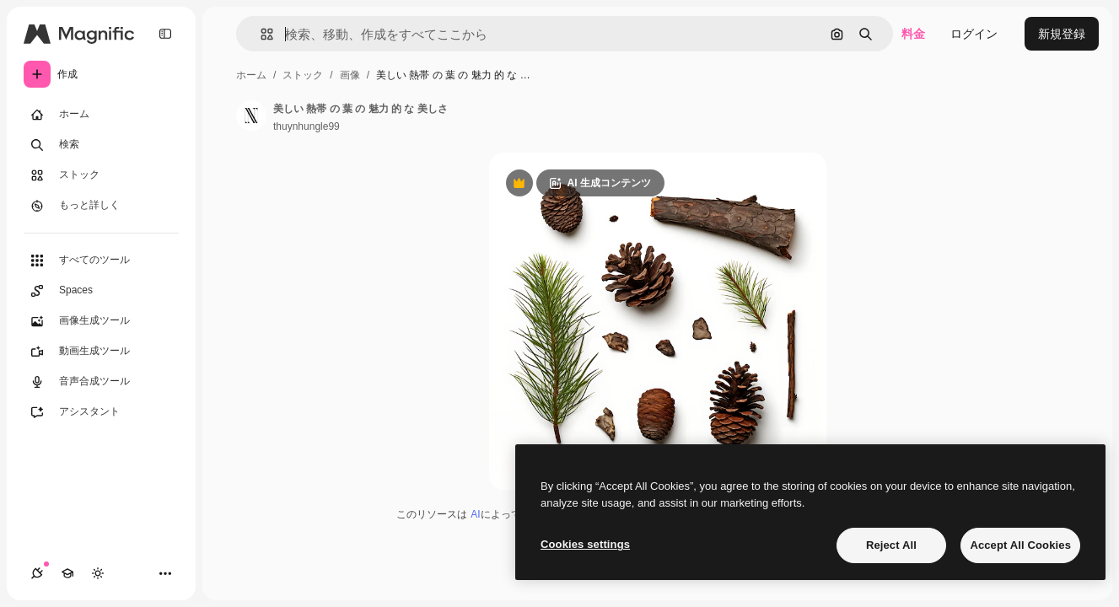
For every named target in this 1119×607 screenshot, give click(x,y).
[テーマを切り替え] (97, 573)
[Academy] (67, 573)
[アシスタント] (101, 412)
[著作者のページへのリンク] (251, 115)
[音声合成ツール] (101, 381)
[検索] (101, 145)
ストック (302, 75)
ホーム (251, 75)
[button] (260, 34)
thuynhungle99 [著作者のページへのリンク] (306, 126)
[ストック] (101, 175)
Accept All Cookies (1020, 545)
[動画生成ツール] (101, 351)
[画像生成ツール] (101, 321)
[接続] (37, 573)
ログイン (974, 33)
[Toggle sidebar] (165, 33)
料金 (913, 33)
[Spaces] (101, 290)
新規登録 (1061, 33)
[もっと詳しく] (101, 205)
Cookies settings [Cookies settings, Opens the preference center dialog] (585, 544)
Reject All (891, 545)
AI (475, 514)
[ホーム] (101, 114)
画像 (350, 75)
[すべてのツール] (101, 260)
